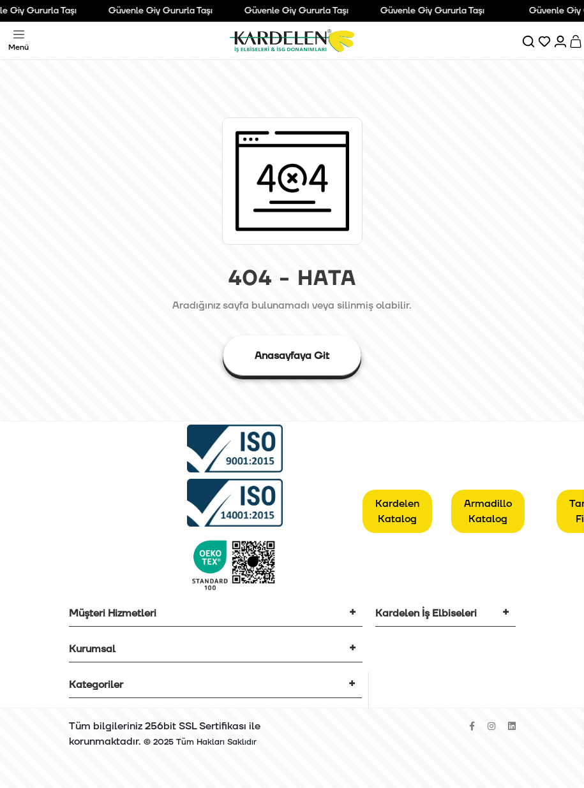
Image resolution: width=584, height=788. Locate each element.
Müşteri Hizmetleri (112, 613)
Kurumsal (92, 649)
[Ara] (529, 40)
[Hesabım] (561, 40)
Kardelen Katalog (397, 511)
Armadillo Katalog (488, 511)
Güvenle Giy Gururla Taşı (164, 11)
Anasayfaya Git (292, 355)
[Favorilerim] (545, 40)
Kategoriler (96, 684)
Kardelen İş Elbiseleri (426, 613)
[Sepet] (576, 40)
